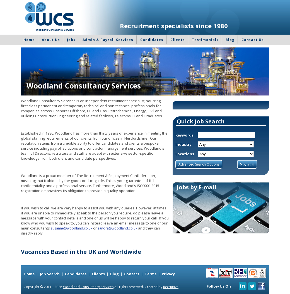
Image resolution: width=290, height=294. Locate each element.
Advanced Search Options (198, 164)
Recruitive (170, 287)
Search (247, 164)
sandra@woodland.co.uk (117, 228)
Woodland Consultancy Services (88, 287)
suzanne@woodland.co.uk (71, 228)
